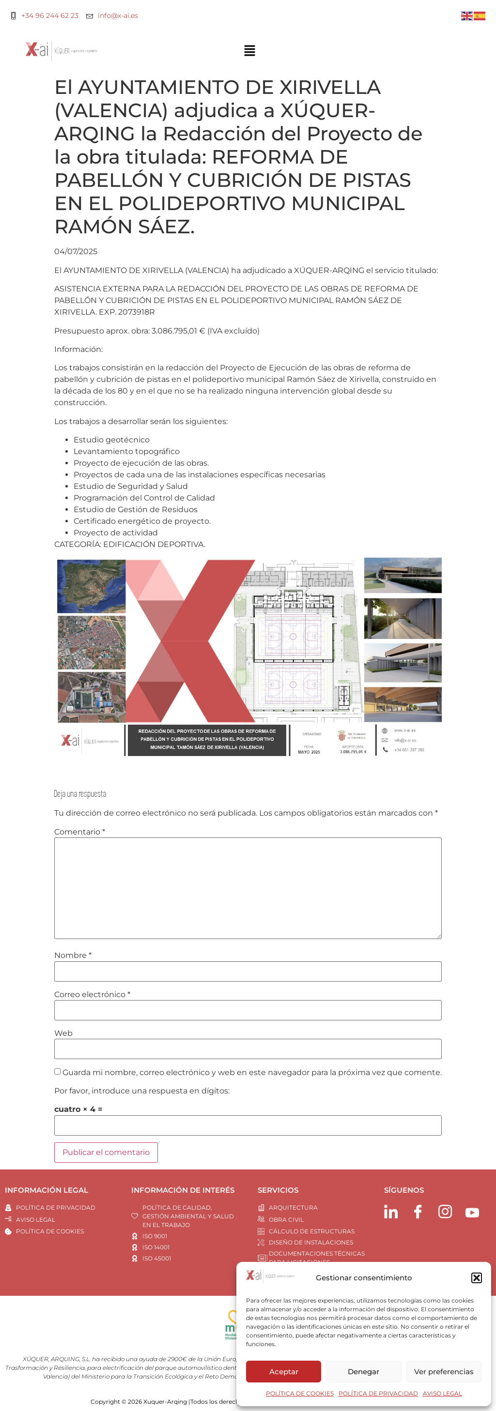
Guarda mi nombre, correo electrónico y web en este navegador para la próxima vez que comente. (252, 1073)
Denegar (363, 1371)
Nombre (73, 955)
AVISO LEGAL (442, 1393)
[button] (476, 1278)
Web (63, 1033)
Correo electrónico (92, 995)
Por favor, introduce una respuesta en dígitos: (142, 1091)
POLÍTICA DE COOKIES (300, 1393)
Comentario (79, 832)
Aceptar (283, 1371)
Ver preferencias (444, 1371)
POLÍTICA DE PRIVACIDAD (378, 1393)
